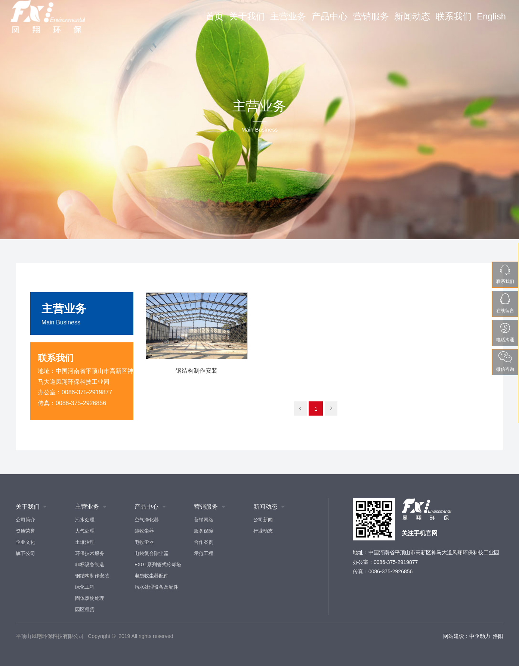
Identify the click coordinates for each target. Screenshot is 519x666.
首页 (238, 21)
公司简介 (25, 519)
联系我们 (455, 21)
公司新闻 (263, 519)
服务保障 (203, 531)
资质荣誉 (25, 531)
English (491, 21)
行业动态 (263, 531)
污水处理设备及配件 (156, 587)
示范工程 (203, 553)
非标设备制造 (89, 564)
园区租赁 (85, 609)
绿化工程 (85, 587)
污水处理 (85, 519)
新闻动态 (418, 21)
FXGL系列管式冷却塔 (158, 564)
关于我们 (269, 21)
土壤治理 (85, 542)
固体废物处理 (89, 598)
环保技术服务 (89, 553)
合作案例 (203, 542)
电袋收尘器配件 (152, 576)
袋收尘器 (144, 531)
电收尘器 (144, 542)
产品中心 (343, 21)
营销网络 (203, 519)
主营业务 (306, 21)
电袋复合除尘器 (152, 553)
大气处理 (85, 531)
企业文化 (25, 542)
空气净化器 (147, 519)
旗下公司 (25, 553)
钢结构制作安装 (92, 576)
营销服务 (380, 21)
